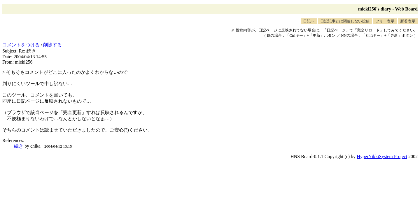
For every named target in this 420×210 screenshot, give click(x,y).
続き (18, 146)
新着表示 (407, 21)
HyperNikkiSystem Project (382, 156)
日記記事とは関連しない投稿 (345, 21)
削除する (52, 44)
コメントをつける (21, 44)
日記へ (308, 21)
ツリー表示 (384, 21)
